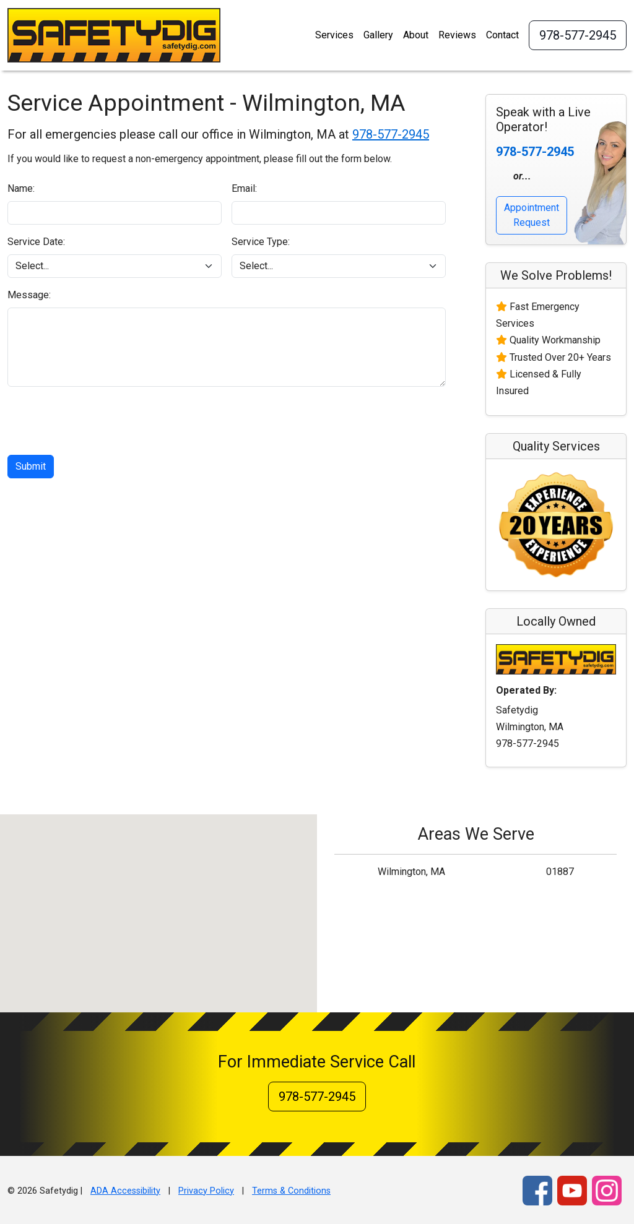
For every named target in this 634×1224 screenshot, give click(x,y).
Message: (29, 295)
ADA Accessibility (125, 1191)
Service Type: (261, 242)
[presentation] (101, 421)
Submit (30, 466)
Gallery (378, 35)
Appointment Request (531, 215)
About (415, 35)
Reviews (457, 35)
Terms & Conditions (291, 1191)
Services (334, 35)
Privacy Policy (206, 1191)
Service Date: (36, 242)
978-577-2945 (577, 35)
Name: (21, 188)
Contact (502, 35)
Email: (244, 188)
